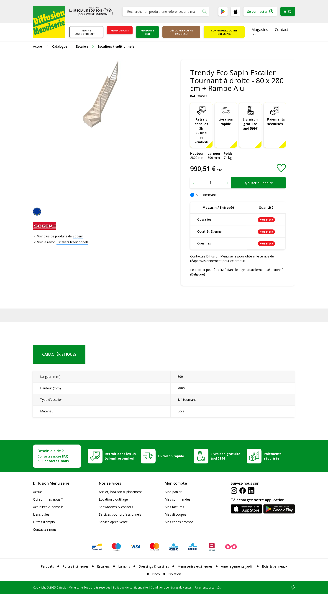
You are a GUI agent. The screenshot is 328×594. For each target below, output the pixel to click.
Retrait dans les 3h (201, 130)
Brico (156, 574)
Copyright (39, 587)
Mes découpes (175, 514)
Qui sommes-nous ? (48, 499)
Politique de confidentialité (130, 587)
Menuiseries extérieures (195, 566)
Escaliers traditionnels (72, 242)
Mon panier (173, 492)
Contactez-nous (44, 529)
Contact (281, 29)
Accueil (38, 492)
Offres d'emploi (44, 522)
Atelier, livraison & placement (120, 492)
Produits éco (147, 32)
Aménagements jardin (237, 566)
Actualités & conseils (48, 507)
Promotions (119, 30)
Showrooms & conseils (116, 507)
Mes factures (174, 507)
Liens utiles (41, 514)
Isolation (174, 574)
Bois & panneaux (274, 566)
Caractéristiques (59, 354)
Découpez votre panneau (181, 32)
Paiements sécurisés (276, 121)
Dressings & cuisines (153, 566)
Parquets (47, 566)
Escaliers (103, 566)
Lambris (124, 566)
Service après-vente (113, 522)
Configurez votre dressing (224, 32)
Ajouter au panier (259, 183)
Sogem (78, 236)
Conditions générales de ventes (171, 587)
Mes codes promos (179, 522)
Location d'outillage (113, 499)
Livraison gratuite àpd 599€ (250, 124)
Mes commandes (177, 499)
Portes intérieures (75, 566)
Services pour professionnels (120, 514)
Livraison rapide (225, 121)
